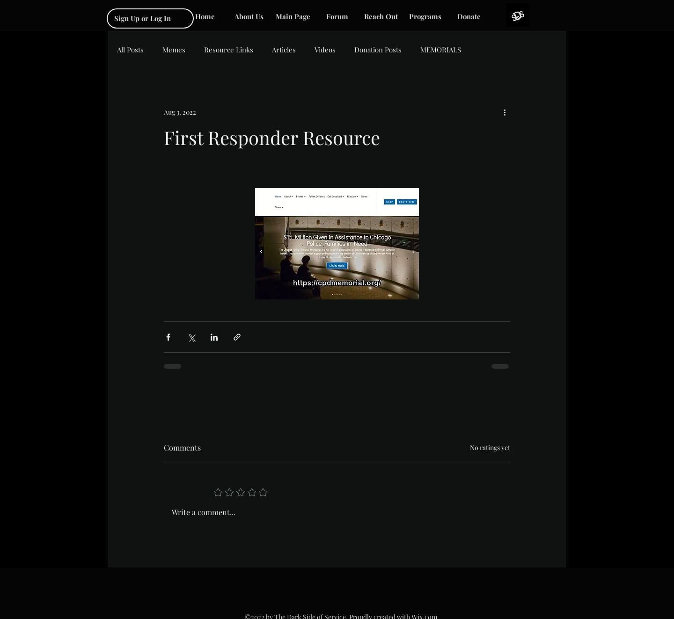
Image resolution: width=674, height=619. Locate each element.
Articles (284, 49)
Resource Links (228, 49)
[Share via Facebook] (168, 337)
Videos (325, 49)
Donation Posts (378, 49)
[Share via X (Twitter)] (191, 337)
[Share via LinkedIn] (214, 337)
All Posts (130, 49)
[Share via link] (237, 337)
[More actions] (504, 111)
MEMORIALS (440, 49)
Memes (173, 49)
